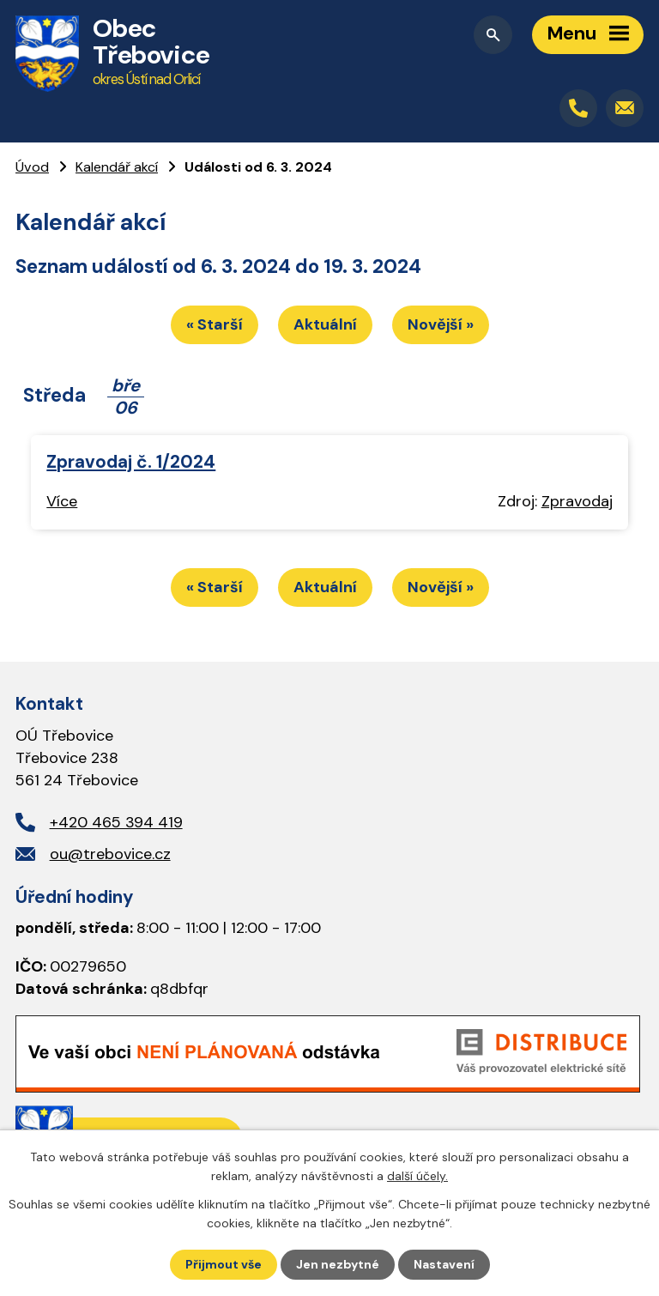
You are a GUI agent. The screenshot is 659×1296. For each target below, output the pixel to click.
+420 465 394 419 (116, 822)
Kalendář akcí (117, 167)
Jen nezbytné (337, 1264)
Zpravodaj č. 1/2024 (130, 461)
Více (61, 501)
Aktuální (325, 324)
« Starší (214, 324)
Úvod (32, 167)
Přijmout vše (223, 1264)
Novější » (441, 324)
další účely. (417, 1176)
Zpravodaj (577, 501)
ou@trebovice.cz (110, 854)
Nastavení (444, 1264)
